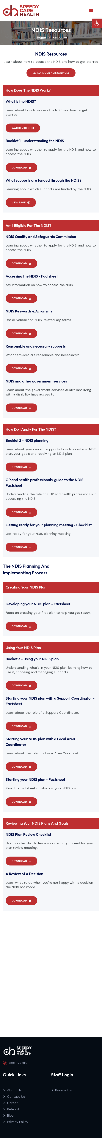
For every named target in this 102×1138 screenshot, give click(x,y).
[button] (97, 23)
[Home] (38, 37)
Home (30, 37)
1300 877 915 (17, 1063)
